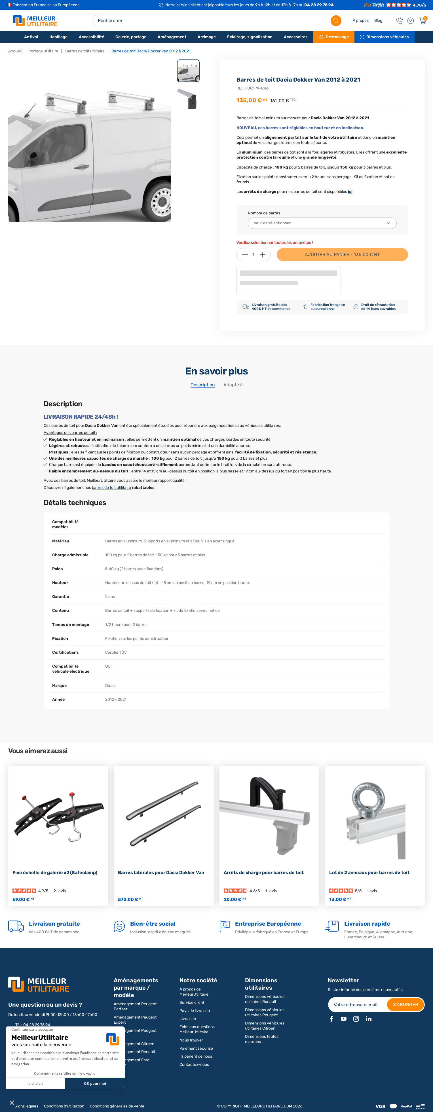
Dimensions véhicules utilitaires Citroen (264, 1026)
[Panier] (422, 20)
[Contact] (399, 21)
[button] (410, 20)
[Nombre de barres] (322, 223)
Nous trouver (191, 1040)
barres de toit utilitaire (111, 487)
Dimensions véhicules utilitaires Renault (264, 999)
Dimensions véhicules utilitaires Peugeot (264, 1012)
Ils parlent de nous (195, 1056)
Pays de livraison (194, 1010)
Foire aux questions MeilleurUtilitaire (197, 1029)
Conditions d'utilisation (64, 1106)
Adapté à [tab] (233, 384)
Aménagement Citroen (134, 1043)
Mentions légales (23, 1106)
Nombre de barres (264, 213)
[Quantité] (253, 254)
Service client (191, 1002)
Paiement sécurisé (196, 1048)
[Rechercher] (336, 20)
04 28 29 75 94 (319, 5)
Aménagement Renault (134, 1051)
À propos (361, 20)
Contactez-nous (194, 1064)
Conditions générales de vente (117, 1106)
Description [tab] (203, 384)
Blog (378, 20)
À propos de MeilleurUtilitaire (193, 992)
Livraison (187, 1018)
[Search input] (216, 20)
